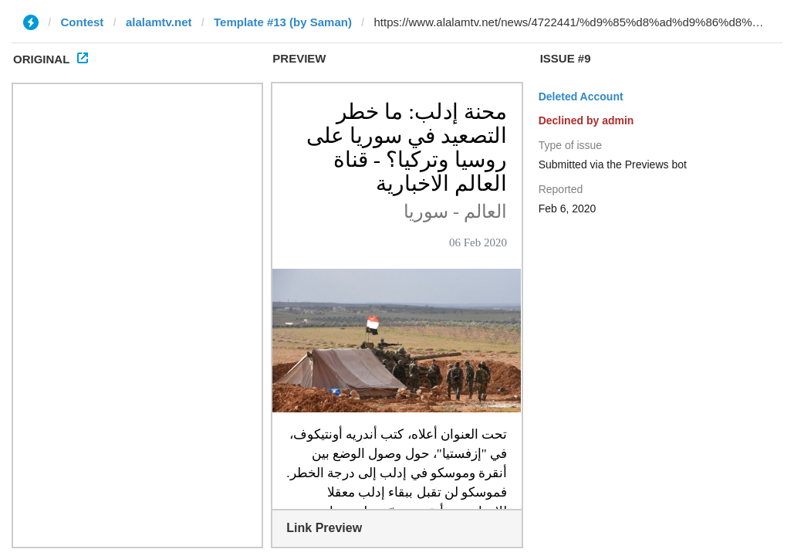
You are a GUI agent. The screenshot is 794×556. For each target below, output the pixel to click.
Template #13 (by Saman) (283, 22)
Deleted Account (581, 96)
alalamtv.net (159, 22)
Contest (82, 22)
